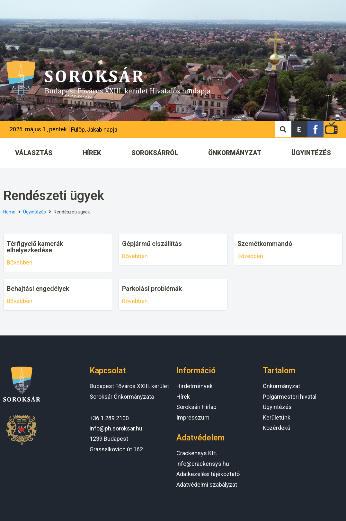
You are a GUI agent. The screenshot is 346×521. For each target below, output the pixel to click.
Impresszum (192, 417)
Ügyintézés (34, 211)
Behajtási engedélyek (38, 288)
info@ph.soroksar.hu (116, 428)
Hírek (183, 396)
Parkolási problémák (152, 288)
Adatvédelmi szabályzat (206, 484)
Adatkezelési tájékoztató (208, 474)
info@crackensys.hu (202, 463)
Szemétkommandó (264, 243)
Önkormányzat (281, 386)
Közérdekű (276, 427)
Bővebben (19, 262)
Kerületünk (276, 417)
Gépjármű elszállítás (152, 243)
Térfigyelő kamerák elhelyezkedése (35, 247)
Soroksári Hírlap (196, 407)
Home (9, 211)
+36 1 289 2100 (109, 418)
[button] (299, 129)
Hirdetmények (194, 386)
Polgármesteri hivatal (289, 396)
